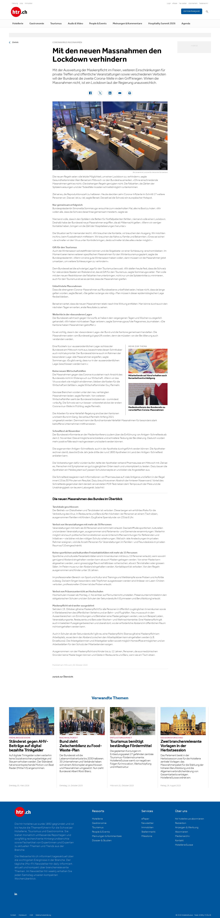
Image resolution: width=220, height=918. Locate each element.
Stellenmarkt (148, 832)
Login (169, 3)
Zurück (15, 42)
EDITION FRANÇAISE (192, 11)
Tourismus (56, 24)
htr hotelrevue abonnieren (189, 819)
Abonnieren (181, 832)
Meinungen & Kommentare (127, 24)
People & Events (98, 24)
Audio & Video (75, 24)
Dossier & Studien (102, 840)
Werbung (15, 3)
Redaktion (180, 823)
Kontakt (179, 840)
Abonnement (192, 3)
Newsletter (183, 3)
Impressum (23, 915)
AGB (31, 915)
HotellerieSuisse (184, 845)
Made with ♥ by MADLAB (202, 915)
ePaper (174, 3)
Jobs (21, 3)
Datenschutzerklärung (43, 915)
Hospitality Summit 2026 (161, 24)
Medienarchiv (203, 3)
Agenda (186, 24)
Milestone (146, 836)
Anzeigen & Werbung (187, 827)
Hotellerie (17, 24)
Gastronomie (36, 24)
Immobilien (28, 3)
